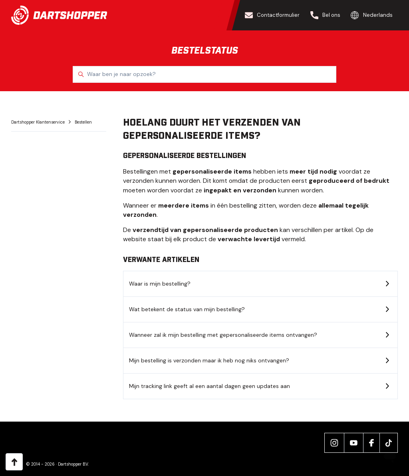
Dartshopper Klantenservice (38, 122)
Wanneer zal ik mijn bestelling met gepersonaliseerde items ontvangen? (223, 334)
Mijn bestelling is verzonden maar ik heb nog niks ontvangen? (209, 360)
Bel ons (325, 15)
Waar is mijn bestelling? (160, 283)
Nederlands (372, 15)
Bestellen (83, 122)
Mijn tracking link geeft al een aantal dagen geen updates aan (209, 386)
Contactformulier (272, 15)
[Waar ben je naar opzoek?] (204, 74)
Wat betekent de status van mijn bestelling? (187, 309)
